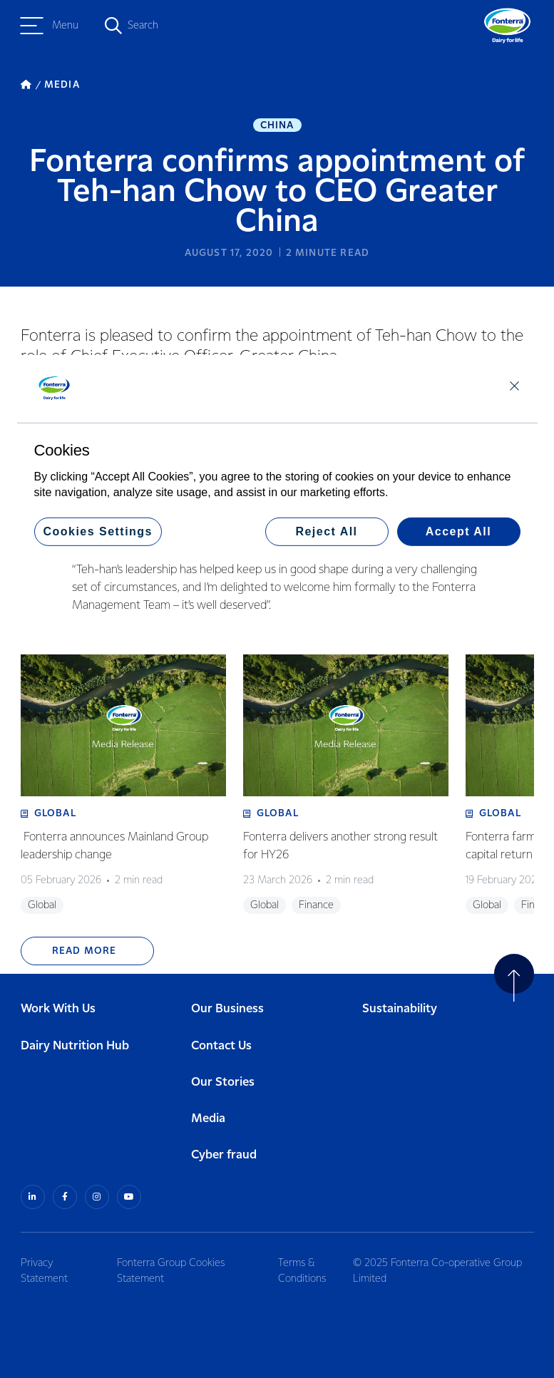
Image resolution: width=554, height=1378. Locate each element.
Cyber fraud (224, 1155)
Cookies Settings (98, 531)
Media (208, 1119)
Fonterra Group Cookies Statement (171, 1271)
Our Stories (223, 1082)
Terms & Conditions (302, 1271)
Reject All (326, 531)
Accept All (458, 531)
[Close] (514, 385)
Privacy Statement (44, 1271)
